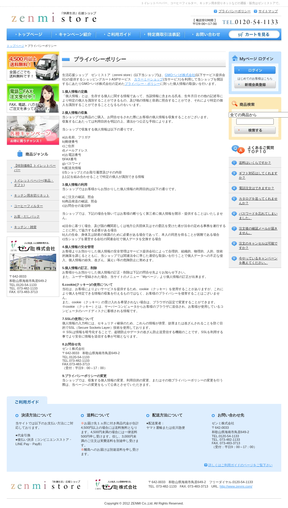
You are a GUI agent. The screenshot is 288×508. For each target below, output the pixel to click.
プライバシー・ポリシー (142, 83)
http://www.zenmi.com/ (236, 486)
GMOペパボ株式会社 (180, 75)
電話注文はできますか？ (256, 188)
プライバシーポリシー (234, 11)
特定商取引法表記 (162, 35)
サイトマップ (268, 11)
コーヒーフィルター (28, 206)
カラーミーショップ (148, 79)
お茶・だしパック (27, 216)
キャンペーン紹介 (73, 35)
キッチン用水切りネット (31, 195)
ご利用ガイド (118, 35)
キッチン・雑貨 (25, 227)
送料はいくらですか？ (255, 162)
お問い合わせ (206, 35)
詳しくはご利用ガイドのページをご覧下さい (240, 465)
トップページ (28, 35)
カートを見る (255, 35)
